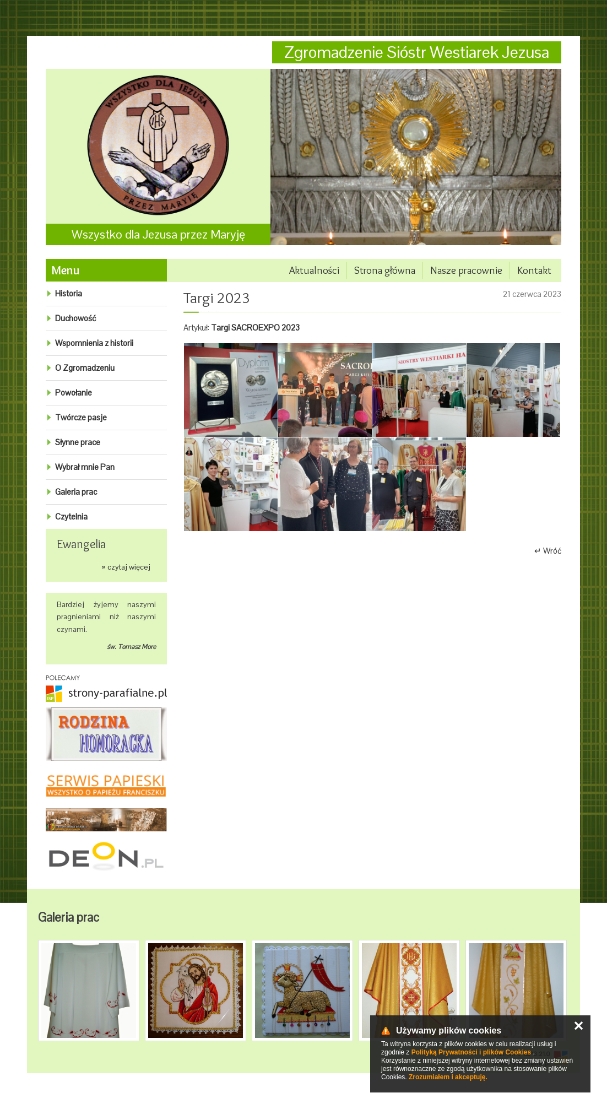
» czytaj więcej (125, 567)
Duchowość (75, 318)
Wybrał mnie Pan (85, 467)
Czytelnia (71, 516)
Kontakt (534, 270)
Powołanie (73, 392)
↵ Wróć (547, 550)
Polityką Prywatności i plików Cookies (471, 1052)
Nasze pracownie (466, 270)
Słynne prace (77, 442)
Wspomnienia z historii (94, 343)
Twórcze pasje (81, 417)
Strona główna (384, 270)
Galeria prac (76, 491)
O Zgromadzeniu (85, 368)
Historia (68, 293)
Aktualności (314, 270)
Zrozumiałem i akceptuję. (448, 1077)
